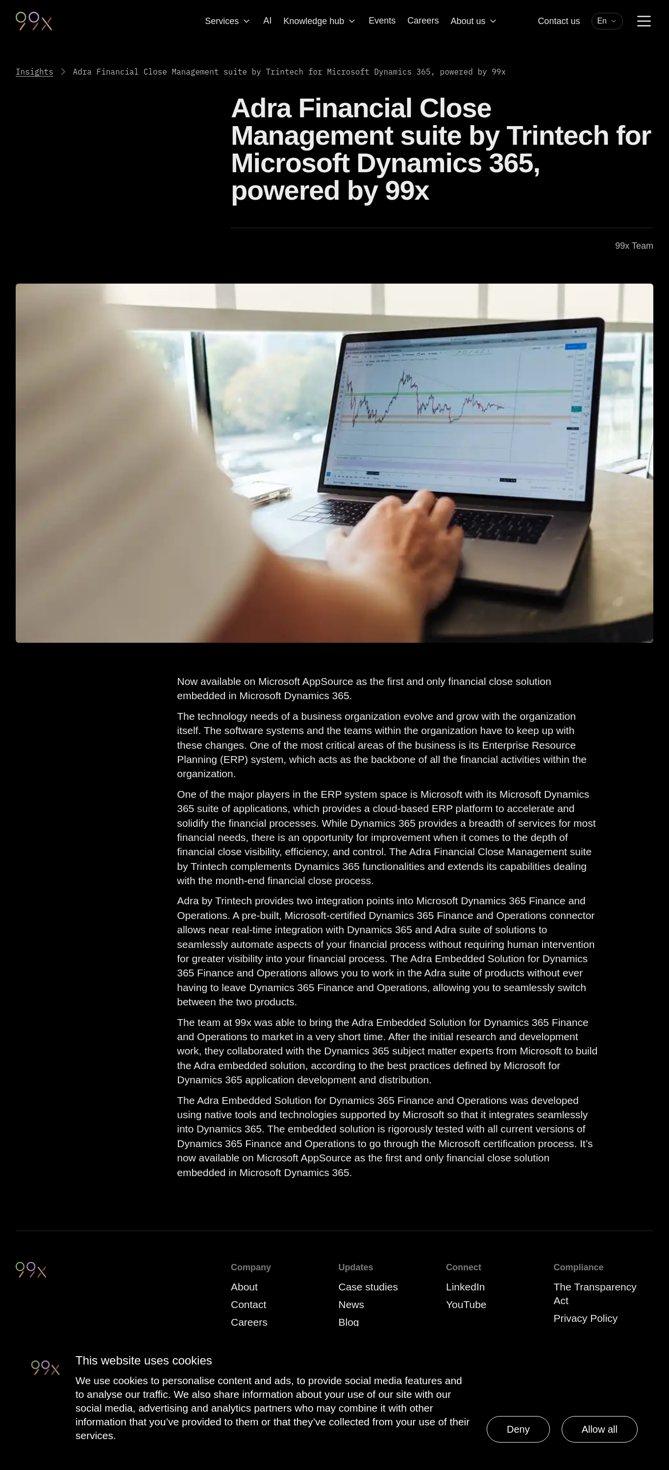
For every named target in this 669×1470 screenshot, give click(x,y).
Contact (248, 1304)
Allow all (600, 1429)
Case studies (368, 1286)
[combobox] (607, 21)
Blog (349, 1322)
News (352, 1304)
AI (267, 21)
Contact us (559, 21)
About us (474, 21)
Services (228, 21)
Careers (423, 21)
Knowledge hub (320, 21)
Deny (518, 1429)
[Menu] (644, 21)
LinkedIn (465, 1286)
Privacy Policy (586, 1318)
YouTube (466, 1304)
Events (382, 21)
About (244, 1286)
